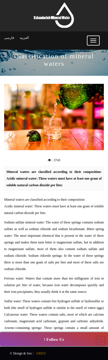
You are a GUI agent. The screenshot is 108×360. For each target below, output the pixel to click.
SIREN (41, 353)
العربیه (24, 38)
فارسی (9, 38)
